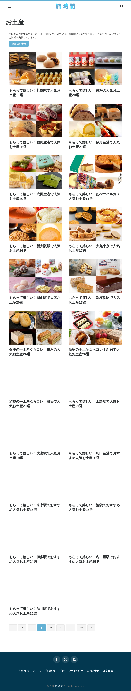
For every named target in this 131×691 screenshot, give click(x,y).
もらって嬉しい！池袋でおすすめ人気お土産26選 (94, 507)
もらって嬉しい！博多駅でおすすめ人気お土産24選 (34, 559)
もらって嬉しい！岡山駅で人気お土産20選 (34, 300)
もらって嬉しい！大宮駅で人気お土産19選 (34, 455)
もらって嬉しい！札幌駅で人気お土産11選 (34, 92)
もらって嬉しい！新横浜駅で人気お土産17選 (94, 300)
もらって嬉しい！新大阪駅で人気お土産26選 (34, 248)
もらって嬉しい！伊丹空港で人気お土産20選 (94, 144)
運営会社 (108, 670)
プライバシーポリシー (71, 670)
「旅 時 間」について (29, 670)
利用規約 (50, 670)
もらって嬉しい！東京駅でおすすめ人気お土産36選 (34, 507)
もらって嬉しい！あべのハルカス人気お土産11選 (94, 196)
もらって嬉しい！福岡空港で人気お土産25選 (34, 144)
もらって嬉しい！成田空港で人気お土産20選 (34, 196)
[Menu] (10, 6)
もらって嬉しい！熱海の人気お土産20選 (94, 92)
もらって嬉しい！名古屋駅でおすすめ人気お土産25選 (94, 559)
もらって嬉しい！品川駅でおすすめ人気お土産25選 (34, 611)
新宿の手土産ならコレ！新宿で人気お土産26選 (94, 352)
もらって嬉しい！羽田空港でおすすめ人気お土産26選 (94, 455)
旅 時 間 (59, 686)
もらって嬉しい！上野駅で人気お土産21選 (94, 404)
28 (83, 627)
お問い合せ (93, 670)
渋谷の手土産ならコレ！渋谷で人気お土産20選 (34, 404)
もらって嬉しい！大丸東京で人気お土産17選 (94, 248)
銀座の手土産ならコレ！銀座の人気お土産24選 (34, 352)
